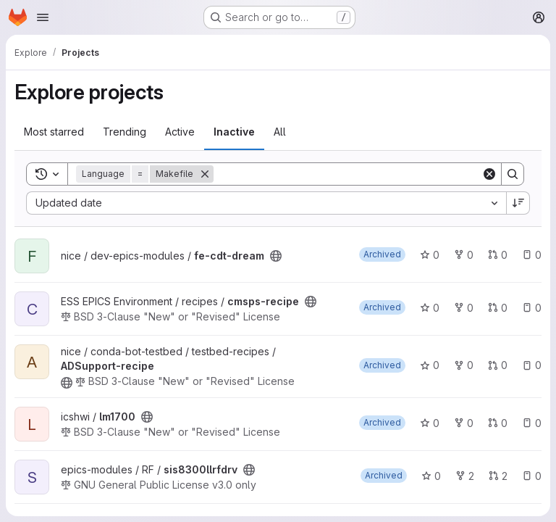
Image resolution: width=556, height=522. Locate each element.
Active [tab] (180, 131)
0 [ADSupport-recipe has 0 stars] (429, 365)
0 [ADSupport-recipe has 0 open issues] (532, 365)
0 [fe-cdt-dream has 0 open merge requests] (497, 255)
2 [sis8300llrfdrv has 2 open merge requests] (498, 476)
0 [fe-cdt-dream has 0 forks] (463, 255)
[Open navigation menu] (42, 17)
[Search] (347, 174)
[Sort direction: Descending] (518, 203)
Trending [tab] (124, 131)
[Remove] (205, 174)
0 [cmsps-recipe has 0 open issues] (532, 308)
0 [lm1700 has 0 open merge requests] (497, 423)
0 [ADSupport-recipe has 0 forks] (463, 365)
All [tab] (280, 131)
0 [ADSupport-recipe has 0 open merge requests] (497, 365)
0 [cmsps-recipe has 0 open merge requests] (497, 308)
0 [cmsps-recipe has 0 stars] (429, 308)
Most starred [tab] (54, 131)
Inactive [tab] (234, 131)
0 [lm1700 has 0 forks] (463, 423)
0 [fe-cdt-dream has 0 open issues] (532, 255)
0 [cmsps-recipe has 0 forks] (463, 308)
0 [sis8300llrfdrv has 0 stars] (431, 476)
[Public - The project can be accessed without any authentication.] (276, 256)
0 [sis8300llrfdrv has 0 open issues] (532, 476)
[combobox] (266, 203)
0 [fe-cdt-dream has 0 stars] (429, 255)
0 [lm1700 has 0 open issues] (532, 423)
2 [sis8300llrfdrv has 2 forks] (464, 476)
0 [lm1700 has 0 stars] (429, 423)
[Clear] (489, 174)
